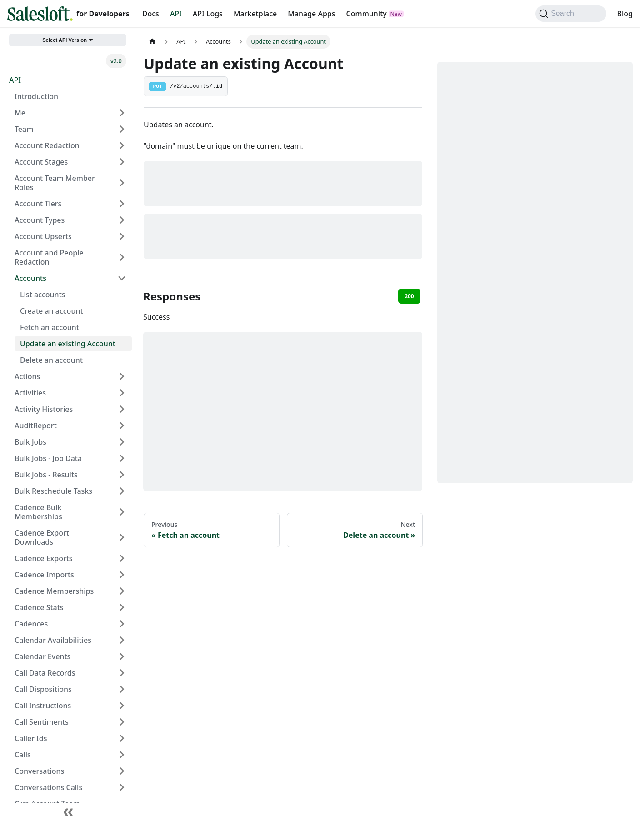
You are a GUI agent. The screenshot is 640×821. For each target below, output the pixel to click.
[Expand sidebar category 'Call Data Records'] (122, 673)
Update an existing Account (67, 344)
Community (366, 14)
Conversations (39, 771)
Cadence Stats (39, 607)
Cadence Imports (44, 575)
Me (20, 113)
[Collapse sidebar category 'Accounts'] (122, 278)
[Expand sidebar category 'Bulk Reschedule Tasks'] (122, 491)
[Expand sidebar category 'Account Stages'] (122, 162)
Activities (30, 393)
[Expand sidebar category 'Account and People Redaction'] (122, 257)
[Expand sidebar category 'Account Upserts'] (122, 236)
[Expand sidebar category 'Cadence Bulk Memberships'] (122, 512)
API (176, 14)
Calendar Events (42, 656)
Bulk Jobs (30, 442)
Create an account (51, 311)
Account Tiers (38, 204)
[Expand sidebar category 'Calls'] (122, 754)
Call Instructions (43, 706)
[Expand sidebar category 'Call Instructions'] (122, 705)
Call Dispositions (43, 689)
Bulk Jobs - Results (46, 475)
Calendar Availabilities (53, 640)
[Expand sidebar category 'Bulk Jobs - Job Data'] (122, 458)
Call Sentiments (42, 722)
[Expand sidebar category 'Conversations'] (122, 771)
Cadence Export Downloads (42, 537)
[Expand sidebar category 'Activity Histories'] (122, 409)
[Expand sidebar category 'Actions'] (122, 376)
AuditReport (36, 426)
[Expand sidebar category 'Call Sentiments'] (122, 722)
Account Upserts (43, 236)
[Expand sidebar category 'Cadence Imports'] (122, 574)
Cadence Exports (44, 558)
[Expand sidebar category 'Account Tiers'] (122, 203)
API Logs (208, 14)
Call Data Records (45, 673)
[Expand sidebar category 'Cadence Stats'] (122, 607)
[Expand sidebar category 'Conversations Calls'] (122, 787)
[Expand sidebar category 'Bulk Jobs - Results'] (122, 474)
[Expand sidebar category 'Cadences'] (122, 623)
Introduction (36, 96)
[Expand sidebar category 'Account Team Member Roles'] (122, 183)
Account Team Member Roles (55, 182)
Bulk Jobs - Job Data (48, 458)
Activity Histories (44, 409)
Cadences (31, 624)
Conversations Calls (48, 787)
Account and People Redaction (49, 257)
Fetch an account (49, 327)
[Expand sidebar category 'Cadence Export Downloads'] (122, 537)
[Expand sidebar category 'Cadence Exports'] (122, 558)
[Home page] (152, 42)
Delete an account (51, 360)
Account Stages (41, 162)
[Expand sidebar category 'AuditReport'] (122, 425)
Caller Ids (31, 738)
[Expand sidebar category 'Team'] (122, 129)
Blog (625, 14)
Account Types (40, 220)
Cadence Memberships (54, 591)
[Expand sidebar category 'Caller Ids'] (122, 738)
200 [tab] (409, 296)
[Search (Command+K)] (570, 13)
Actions (27, 376)
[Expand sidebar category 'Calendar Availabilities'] (122, 640)
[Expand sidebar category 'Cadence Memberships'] (122, 591)
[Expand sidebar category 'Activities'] (122, 392)
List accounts (42, 295)
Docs (150, 14)
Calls (23, 755)
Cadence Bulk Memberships (38, 511)
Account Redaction (47, 145)
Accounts (30, 278)
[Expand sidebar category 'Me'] (122, 112)
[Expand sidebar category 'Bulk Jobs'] (122, 442)
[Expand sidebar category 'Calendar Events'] (122, 656)
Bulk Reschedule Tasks (53, 491)
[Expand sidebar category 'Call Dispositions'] (122, 689)
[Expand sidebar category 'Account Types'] (122, 220)
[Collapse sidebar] (68, 812)
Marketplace (255, 14)
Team (24, 129)
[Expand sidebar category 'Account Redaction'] (122, 145)
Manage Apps (311, 14)
